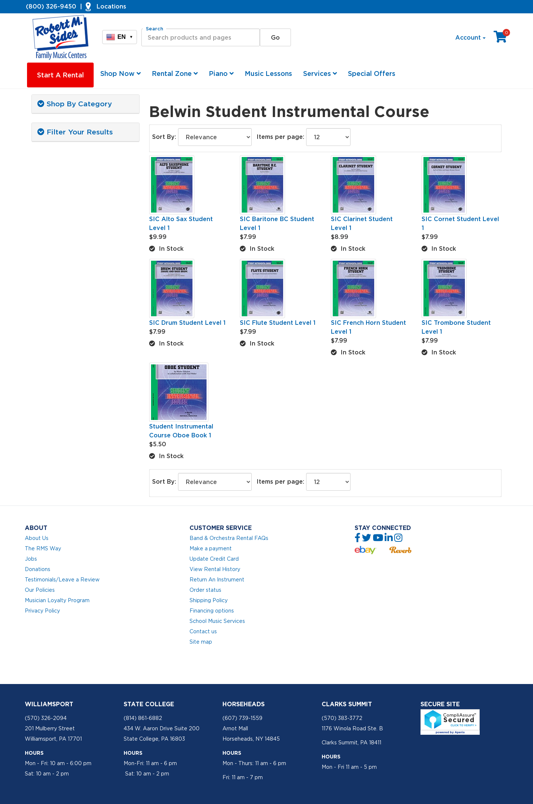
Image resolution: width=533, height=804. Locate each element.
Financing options (212, 611)
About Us (36, 538)
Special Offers (371, 73)
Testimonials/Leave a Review (62, 580)
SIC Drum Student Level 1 (187, 322)
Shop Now (120, 73)
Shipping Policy (209, 600)
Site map (201, 642)
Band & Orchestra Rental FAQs (229, 538)
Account (470, 37)
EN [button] (119, 37)
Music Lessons (268, 73)
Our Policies (40, 590)
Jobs (31, 559)
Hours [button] (34, 753)
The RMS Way (43, 548)
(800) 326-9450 (51, 6)
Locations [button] (111, 6)
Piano (221, 73)
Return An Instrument (217, 580)
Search (154, 28)
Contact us (203, 631)
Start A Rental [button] (60, 75)
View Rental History (215, 569)
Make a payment (211, 548)
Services (320, 73)
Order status (205, 590)
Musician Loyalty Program (57, 600)
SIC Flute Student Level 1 (277, 322)
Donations (37, 569)
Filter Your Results (75, 132)
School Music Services (217, 621)
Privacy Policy (42, 611)
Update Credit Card (214, 559)
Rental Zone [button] (175, 73)
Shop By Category (74, 104)
